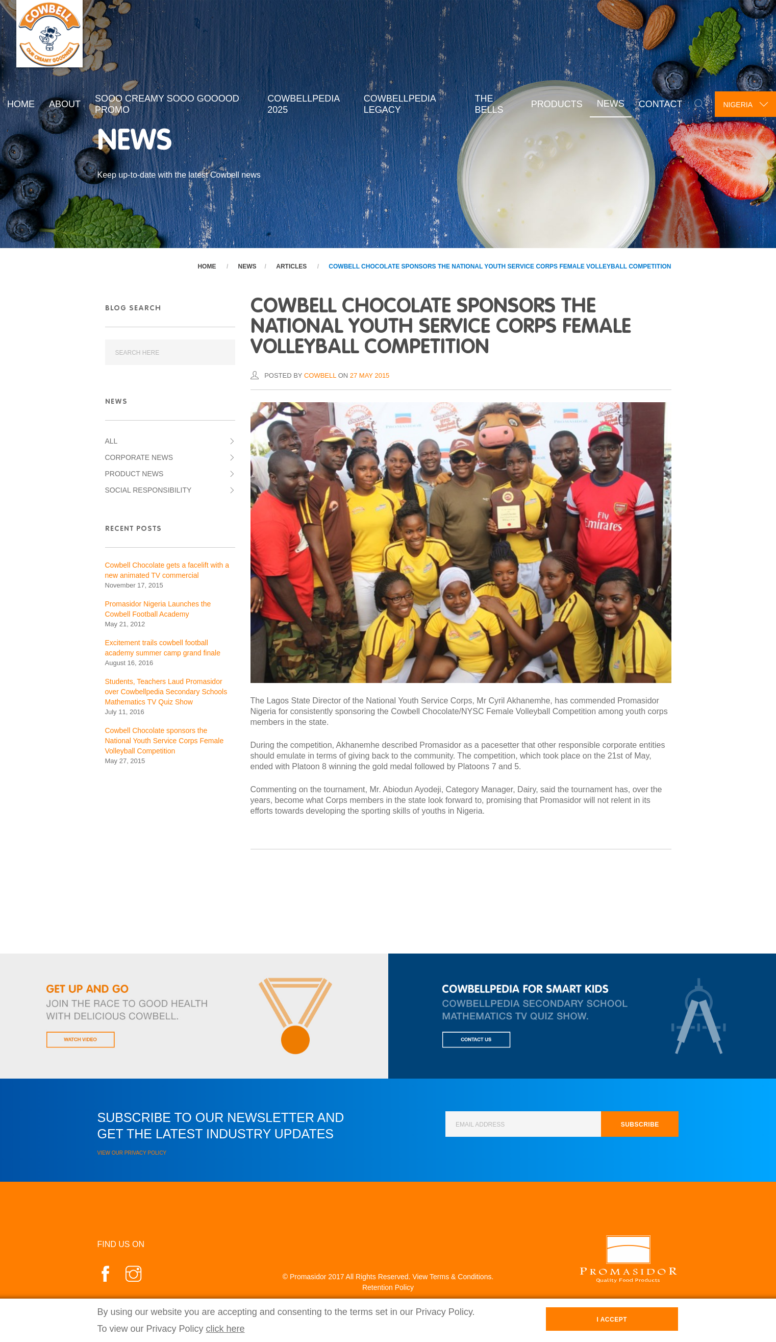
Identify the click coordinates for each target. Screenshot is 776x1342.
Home (21, 104)
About (65, 104)
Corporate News (139, 457)
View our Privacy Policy (132, 1153)
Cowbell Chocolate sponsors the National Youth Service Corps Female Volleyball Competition (500, 266)
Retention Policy (388, 1287)
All (111, 441)
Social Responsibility (148, 490)
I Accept (611, 1319)
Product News (134, 474)
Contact (657, 104)
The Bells (485, 103)
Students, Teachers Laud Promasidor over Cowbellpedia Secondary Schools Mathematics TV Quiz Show (166, 691)
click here (225, 1329)
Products (553, 104)
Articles (291, 266)
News (606, 103)
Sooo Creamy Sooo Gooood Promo (167, 103)
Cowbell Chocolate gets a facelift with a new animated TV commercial (167, 570)
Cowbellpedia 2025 (302, 103)
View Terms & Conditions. (452, 1277)
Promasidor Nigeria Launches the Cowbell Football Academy (158, 609)
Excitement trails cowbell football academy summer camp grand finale (162, 648)
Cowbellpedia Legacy (397, 103)
